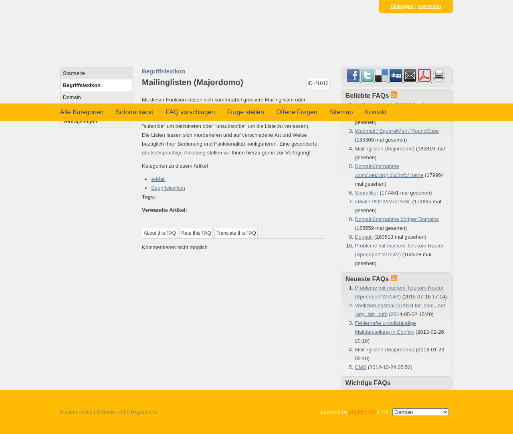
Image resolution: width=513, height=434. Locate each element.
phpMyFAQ (362, 412)
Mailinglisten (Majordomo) (384, 149)
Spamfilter (366, 193)
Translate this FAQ (236, 233)
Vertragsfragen (80, 121)
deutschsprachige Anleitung (174, 153)
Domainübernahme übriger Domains (397, 219)
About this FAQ (160, 233)
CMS (360, 367)
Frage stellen (245, 112)
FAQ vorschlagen (190, 112)
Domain (72, 97)
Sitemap (341, 112)
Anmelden (429, 6)
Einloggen (402, 6)
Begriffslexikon (82, 85)
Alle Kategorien (82, 112)
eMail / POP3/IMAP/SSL (383, 202)
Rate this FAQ (196, 233)
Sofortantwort (135, 112)
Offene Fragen (296, 112)
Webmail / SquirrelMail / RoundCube (397, 131)
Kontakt (376, 112)
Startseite (74, 73)
